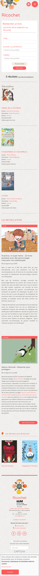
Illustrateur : (5, 113)
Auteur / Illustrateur (12, 47)
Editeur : (4, 116)
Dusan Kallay (13, 201)
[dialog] (19, 565)
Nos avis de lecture (20, 528)
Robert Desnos (11, 155)
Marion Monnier (19, 379)
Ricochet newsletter (20, 541)
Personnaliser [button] (6, 567)
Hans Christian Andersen (14, 199)
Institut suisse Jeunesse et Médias (22, 503)
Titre (5, 38)
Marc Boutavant (14, 113)
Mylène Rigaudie (14, 157)
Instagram (19, 533)
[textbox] (20, 50)
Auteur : (4, 111)
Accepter (10, 572)
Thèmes (6, 55)
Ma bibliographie (29, 4)
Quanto (21, 397)
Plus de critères (19, 64)
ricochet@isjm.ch (19, 516)
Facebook (13, 533)
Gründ (9, 116)
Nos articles (20, 526)
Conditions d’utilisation (19, 519)
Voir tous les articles (28, 423)
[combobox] (19, 50)
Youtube (24, 533)
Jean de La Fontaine (13, 111)
